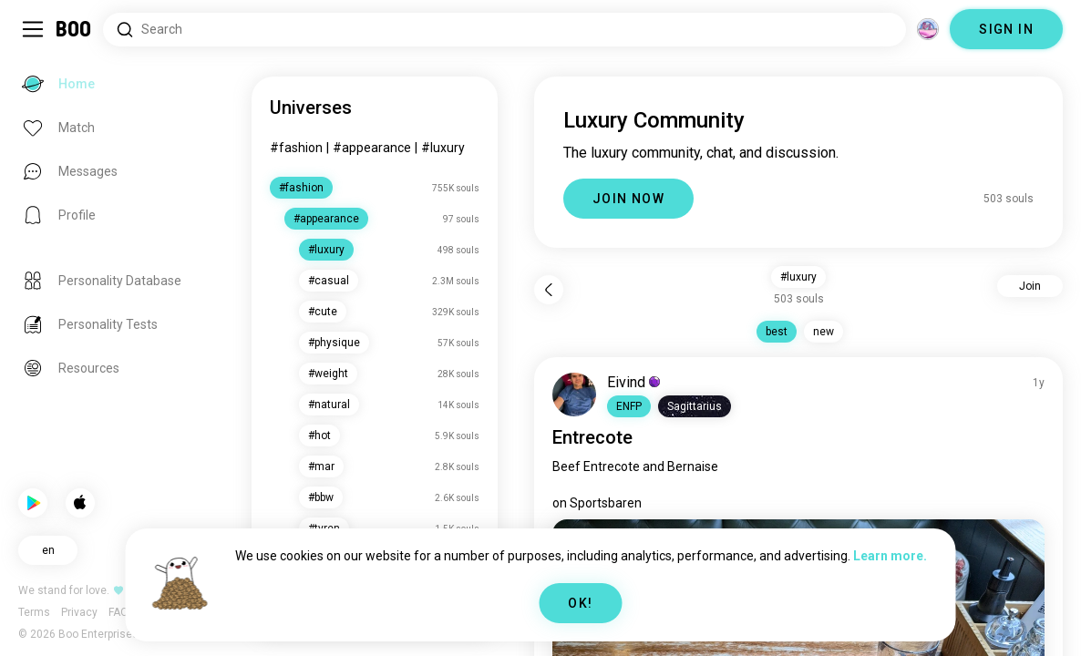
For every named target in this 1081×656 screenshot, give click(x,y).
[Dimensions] (928, 29)
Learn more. (890, 555)
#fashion (296, 147)
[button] (629, 406)
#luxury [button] (798, 277)
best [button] (777, 331)
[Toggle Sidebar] (33, 29)
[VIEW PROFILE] (574, 394)
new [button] (823, 331)
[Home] (74, 29)
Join (1030, 286)
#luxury (443, 147)
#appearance (372, 147)
